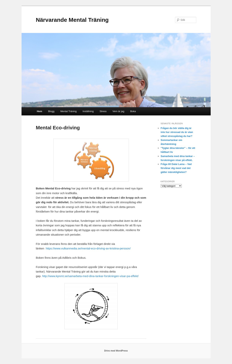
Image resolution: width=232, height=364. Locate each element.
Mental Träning (68, 111)
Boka (133, 111)
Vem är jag (118, 111)
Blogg (51, 111)
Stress (103, 111)
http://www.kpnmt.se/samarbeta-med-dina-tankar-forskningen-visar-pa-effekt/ (90, 276)
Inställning (88, 111)
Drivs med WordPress (116, 350)
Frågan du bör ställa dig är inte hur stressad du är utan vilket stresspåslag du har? (177, 132)
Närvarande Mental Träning (72, 20)
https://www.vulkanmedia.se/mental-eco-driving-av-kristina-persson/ (88, 248)
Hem (39, 111)
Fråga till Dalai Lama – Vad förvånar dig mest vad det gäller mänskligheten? (176, 168)
